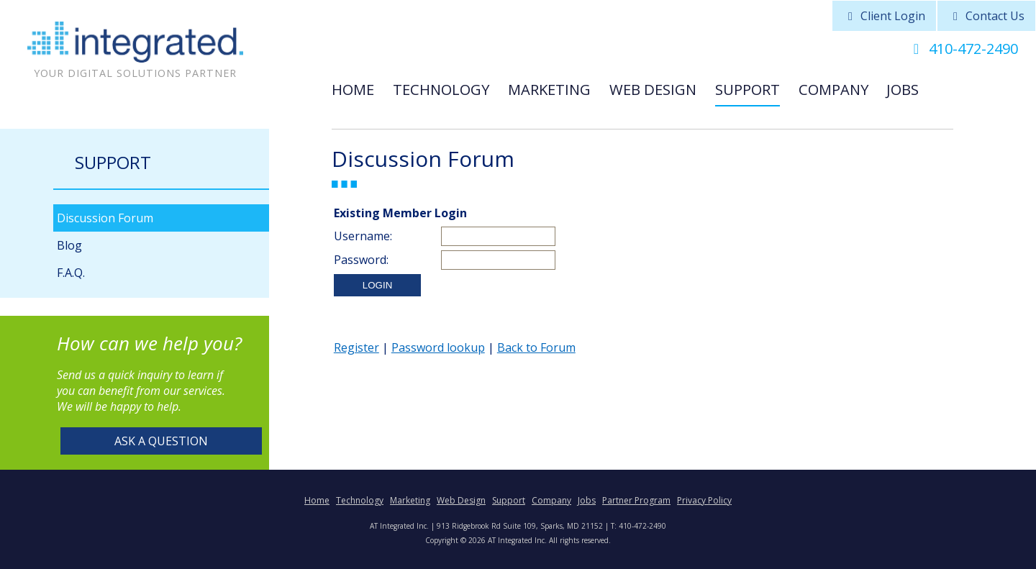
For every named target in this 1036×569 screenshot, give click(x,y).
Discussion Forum (105, 218)
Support (747, 89)
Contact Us (986, 16)
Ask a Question (161, 441)
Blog (69, 245)
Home (353, 89)
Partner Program (636, 500)
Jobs (902, 89)
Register (356, 347)
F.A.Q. (71, 273)
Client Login (884, 16)
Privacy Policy (704, 500)
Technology (441, 89)
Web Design (652, 89)
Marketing (549, 89)
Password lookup (438, 347)
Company (833, 89)
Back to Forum (536, 347)
